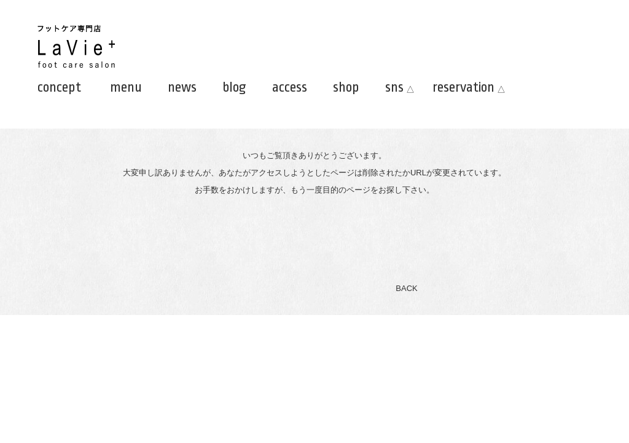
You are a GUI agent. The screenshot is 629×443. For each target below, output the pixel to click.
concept (59, 87)
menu (126, 87)
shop (346, 87)
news (182, 87)
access (289, 87)
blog (234, 87)
